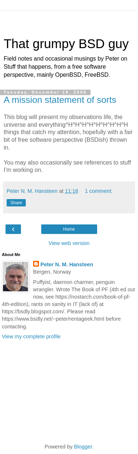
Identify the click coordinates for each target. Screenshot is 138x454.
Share (16, 202)
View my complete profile (31, 336)
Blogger (83, 447)
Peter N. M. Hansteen (66, 264)
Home (69, 229)
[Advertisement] (69, 20)
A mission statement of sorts (60, 100)
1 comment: (99, 191)
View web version (69, 243)
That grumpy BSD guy (66, 44)
